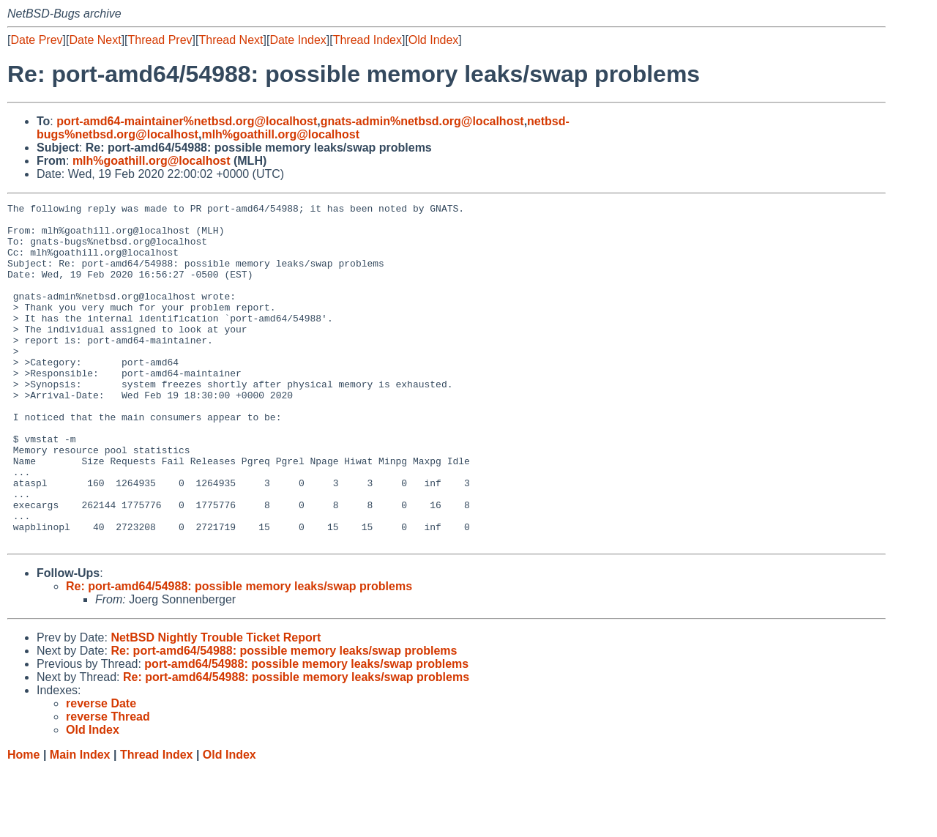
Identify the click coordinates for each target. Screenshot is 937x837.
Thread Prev (160, 40)
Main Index (80, 822)
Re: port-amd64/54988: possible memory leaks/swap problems (239, 654)
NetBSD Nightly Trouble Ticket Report (216, 705)
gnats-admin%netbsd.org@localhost (422, 121)
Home (23, 822)
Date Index (297, 40)
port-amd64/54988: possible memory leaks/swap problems (306, 732)
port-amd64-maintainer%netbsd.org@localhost (186, 121)
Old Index (433, 40)
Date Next (95, 40)
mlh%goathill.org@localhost (280, 134)
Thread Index (367, 40)
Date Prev (36, 40)
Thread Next (230, 40)
